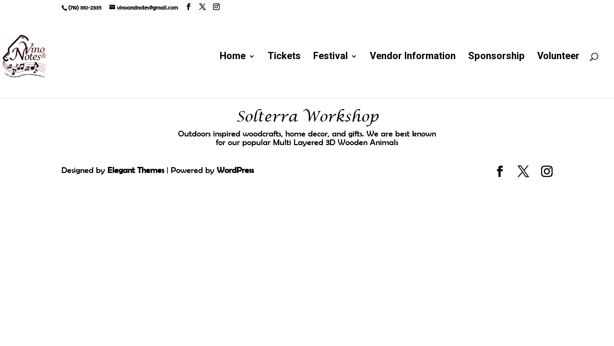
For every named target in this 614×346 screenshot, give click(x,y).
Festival (330, 58)
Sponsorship (496, 58)
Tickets (284, 58)
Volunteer (558, 58)
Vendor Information (413, 58)
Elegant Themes (135, 170)
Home (233, 58)
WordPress (235, 170)
